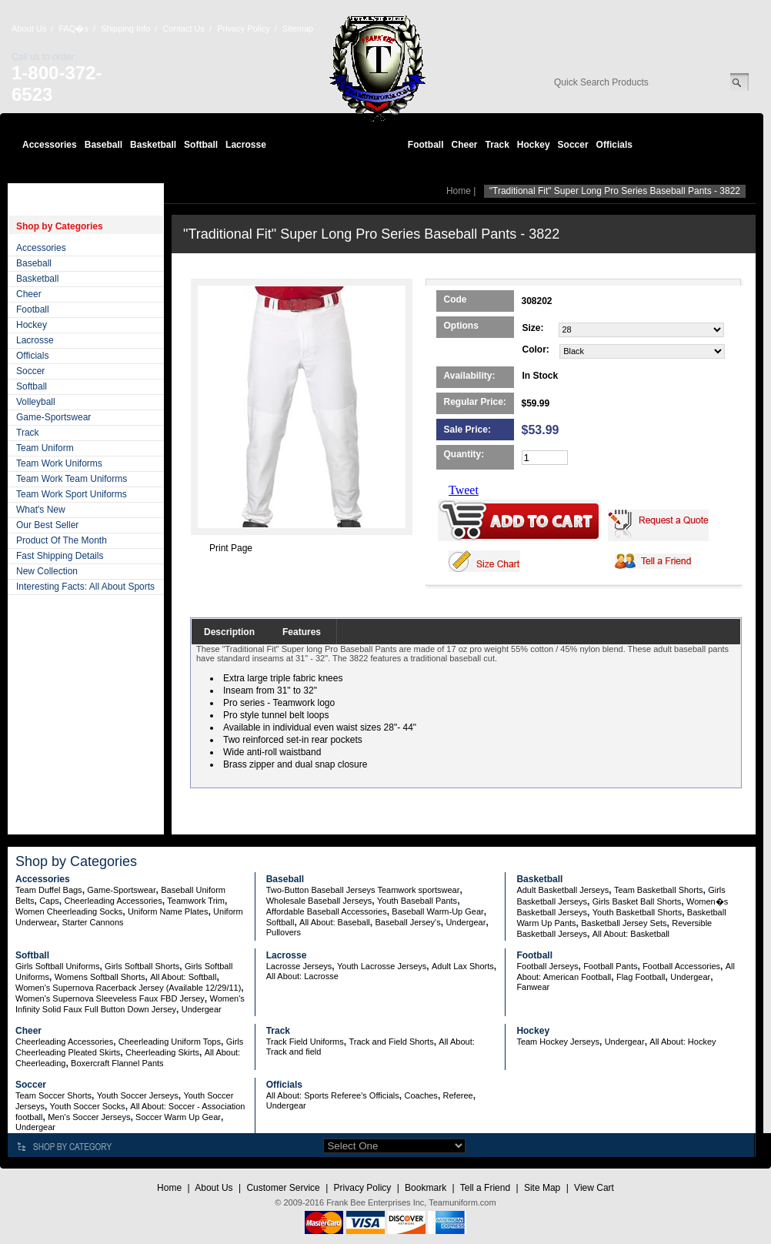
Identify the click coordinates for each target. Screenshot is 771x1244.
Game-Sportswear (53, 417)
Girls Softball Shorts (142, 966)
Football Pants (610, 966)
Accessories (49, 144)
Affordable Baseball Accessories (326, 911)
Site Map (542, 1187)
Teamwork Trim (196, 900)
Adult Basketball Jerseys (562, 890)
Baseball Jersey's (407, 922)
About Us (29, 28)
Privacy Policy (243, 28)
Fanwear (532, 987)
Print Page (230, 548)
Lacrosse (245, 144)
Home (458, 191)
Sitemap (297, 28)
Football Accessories (681, 966)
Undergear (466, 922)
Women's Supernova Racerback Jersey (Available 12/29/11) (128, 987)
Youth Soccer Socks (87, 1106)
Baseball (103, 144)
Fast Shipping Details (59, 555)
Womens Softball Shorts (100, 976)
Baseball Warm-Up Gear (437, 911)
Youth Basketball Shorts (637, 912)
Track (497, 144)
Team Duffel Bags (48, 890)
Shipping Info (125, 28)
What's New (40, 509)
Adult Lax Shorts (463, 966)
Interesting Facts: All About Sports (85, 586)
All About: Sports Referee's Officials (332, 1095)
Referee (458, 1095)
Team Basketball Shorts (658, 890)
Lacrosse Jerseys (299, 966)
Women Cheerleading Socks (68, 911)
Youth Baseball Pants (417, 900)
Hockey (533, 144)
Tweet (464, 490)
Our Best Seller (47, 525)
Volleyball (35, 401)
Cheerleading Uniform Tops (169, 1041)
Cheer (464, 144)
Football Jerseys (547, 966)
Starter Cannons (92, 922)
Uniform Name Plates (168, 911)
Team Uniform (45, 448)
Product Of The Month (61, 540)
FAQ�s (73, 28)
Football (426, 144)
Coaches (420, 1095)
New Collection (47, 571)
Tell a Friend (485, 1187)
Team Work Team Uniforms (71, 478)
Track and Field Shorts (391, 1041)
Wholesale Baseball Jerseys (319, 900)
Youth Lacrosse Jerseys (381, 966)
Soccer (573, 144)
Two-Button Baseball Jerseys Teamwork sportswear (363, 890)
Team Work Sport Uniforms (71, 494)
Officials (614, 144)
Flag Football (641, 976)
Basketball (153, 144)
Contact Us (184, 28)
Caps (49, 900)
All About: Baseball (334, 922)
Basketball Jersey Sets (623, 923)
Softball (201, 144)
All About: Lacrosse (302, 976)
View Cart (594, 1187)
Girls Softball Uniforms (57, 966)
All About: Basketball (630, 933)
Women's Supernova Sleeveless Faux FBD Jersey (110, 998)
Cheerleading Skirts (162, 1052)
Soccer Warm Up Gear (178, 1117)
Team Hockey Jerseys (557, 1041)
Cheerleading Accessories (113, 900)
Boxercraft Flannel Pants (117, 1063)
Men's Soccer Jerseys (89, 1117)
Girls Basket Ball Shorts (637, 901)
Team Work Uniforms (59, 463)
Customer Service (282, 1187)
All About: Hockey (682, 1041)
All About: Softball (183, 976)
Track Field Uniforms (305, 1041)
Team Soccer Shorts (53, 1095)
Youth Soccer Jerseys (138, 1095)
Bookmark (425, 1187)
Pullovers (283, 932)
